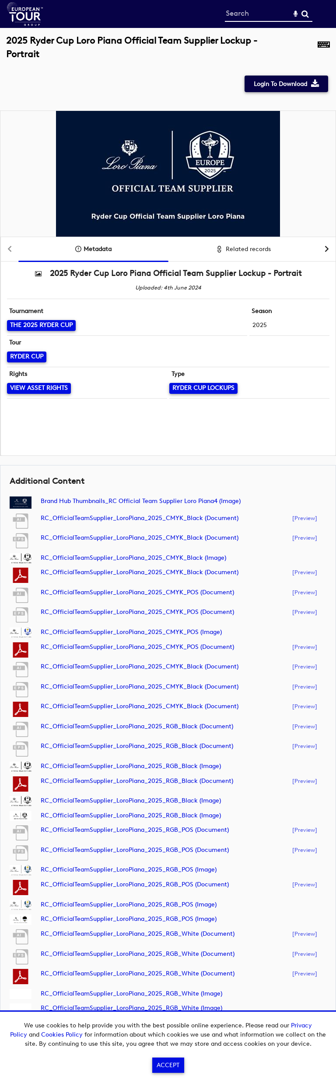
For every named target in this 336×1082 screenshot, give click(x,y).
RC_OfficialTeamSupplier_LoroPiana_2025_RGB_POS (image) (129, 869)
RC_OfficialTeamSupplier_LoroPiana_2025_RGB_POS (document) (135, 830)
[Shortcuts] (324, 52)
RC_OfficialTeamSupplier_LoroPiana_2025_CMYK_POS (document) (137, 592)
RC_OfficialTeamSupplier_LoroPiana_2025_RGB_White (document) (137, 933)
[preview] (304, 517)
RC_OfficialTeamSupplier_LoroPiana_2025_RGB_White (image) (131, 993)
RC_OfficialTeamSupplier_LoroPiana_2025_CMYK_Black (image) (133, 558)
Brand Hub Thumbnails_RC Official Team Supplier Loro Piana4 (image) (141, 501)
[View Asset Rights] (39, 388)
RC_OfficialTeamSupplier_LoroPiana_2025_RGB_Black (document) (137, 726)
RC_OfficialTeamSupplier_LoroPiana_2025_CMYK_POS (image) (131, 632)
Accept (168, 1065)
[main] (168, 533)
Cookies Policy (62, 1034)
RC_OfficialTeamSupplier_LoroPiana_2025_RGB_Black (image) (131, 766)
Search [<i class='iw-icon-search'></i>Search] (305, 14)
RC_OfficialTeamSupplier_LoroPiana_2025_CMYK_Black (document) (139, 518)
